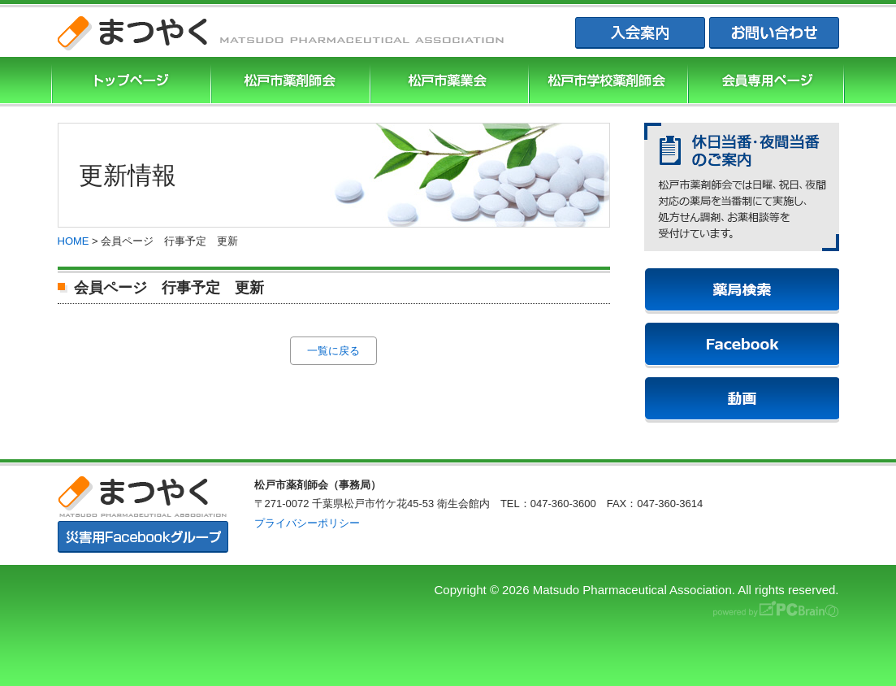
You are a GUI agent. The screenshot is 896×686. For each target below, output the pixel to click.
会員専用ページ (766, 81)
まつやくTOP (129, 81)
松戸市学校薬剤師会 (606, 81)
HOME (73, 241)
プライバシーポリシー (307, 523)
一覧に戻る (333, 351)
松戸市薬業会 (448, 81)
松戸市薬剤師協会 (288, 81)
